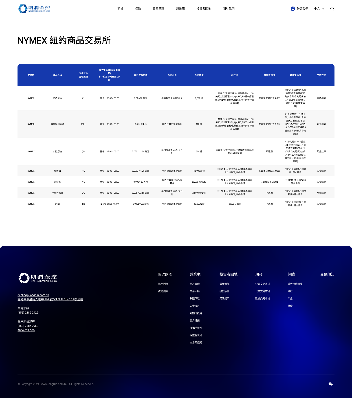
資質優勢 (163, 291)
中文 (319, 8)
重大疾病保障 (295, 283)
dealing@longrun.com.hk (33, 295)
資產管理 (158, 8)
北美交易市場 (262, 291)
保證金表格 (196, 335)
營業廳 (180, 8)
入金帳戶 (195, 305)
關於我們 (229, 8)
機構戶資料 (196, 327)
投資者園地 (203, 8)
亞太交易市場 (262, 283)
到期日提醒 (196, 313)
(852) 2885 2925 (28, 312)
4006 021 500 (26, 330)
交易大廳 (195, 291)
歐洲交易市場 (262, 298)
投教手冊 (224, 291)
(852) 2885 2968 (28, 325)
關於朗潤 (165, 274)
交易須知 (327, 274)
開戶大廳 (195, 283)
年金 (290, 298)
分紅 (290, 291)
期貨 (120, 8)
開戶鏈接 (195, 320)
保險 (138, 8)
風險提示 (224, 298)
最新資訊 (224, 283)
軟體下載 (195, 298)
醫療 (290, 305)
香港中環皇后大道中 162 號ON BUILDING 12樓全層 (50, 299)
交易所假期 (196, 342)
